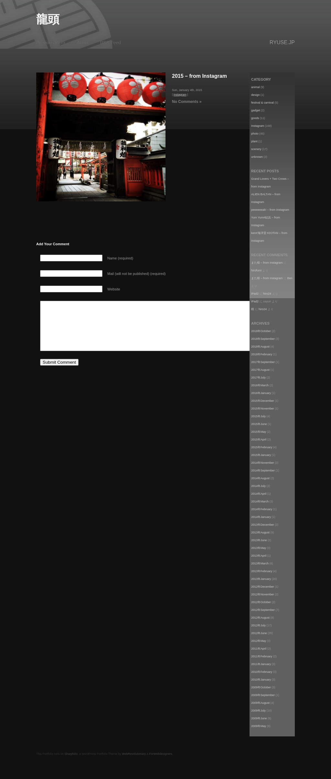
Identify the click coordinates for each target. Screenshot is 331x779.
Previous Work (51, 42)
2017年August (260, 369)
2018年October (261, 331)
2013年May (258, 548)
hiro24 (267, 293)
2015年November (262, 408)
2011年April (258, 648)
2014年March (260, 501)
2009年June (259, 718)
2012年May (258, 640)
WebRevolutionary (133, 753)
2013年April (258, 555)
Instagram (180, 94)
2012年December (262, 586)
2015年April (258, 439)
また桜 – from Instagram (267, 262)
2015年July (258, 416)
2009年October (261, 687)
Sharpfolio (71, 753)
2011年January (261, 664)
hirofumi (256, 270)
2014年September (263, 470)
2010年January (261, 679)
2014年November (262, 462)
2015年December (262, 400)
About (83, 42)
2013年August (260, 532)
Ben (290, 278)
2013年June (259, 540)
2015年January (261, 455)
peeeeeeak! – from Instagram (270, 209)
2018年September (263, 338)
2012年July (258, 625)
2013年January (261, 579)
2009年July (258, 710)
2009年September (263, 695)
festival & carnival (262, 102)
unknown (257, 156)
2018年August (260, 346)
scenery (256, 149)
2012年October (261, 602)
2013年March (260, 563)
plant (254, 141)
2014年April (258, 493)
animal (255, 87)
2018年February (261, 354)
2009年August (260, 702)
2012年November (262, 594)
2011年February (261, 656)
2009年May (258, 726)
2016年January (261, 393)
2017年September (263, 362)
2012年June (259, 633)
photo (255, 133)
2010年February (261, 671)
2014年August (260, 478)
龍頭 (47, 19)
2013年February (261, 571)
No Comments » (186, 101)
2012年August (260, 617)
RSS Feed (110, 42)
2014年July (258, 486)
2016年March (260, 385)
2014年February (261, 509)
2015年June (259, 424)
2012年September (263, 610)
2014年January (261, 517)
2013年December (262, 524)
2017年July (258, 377)
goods (255, 118)
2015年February (261, 447)
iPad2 (255, 293)
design (255, 94)
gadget (255, 110)
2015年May (258, 431)
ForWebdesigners (160, 753)
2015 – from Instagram (199, 76)
